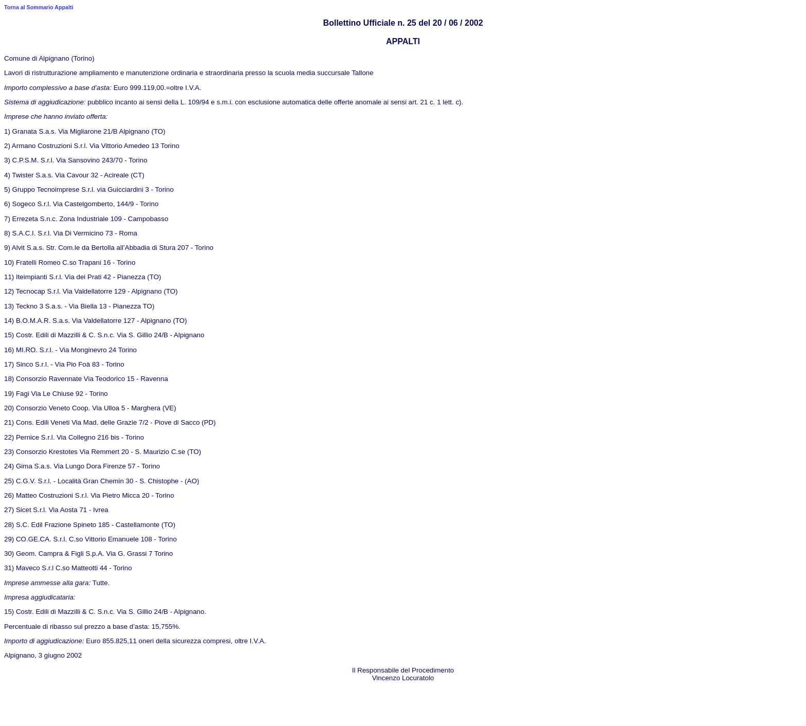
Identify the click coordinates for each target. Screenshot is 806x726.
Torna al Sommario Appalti (38, 7)
